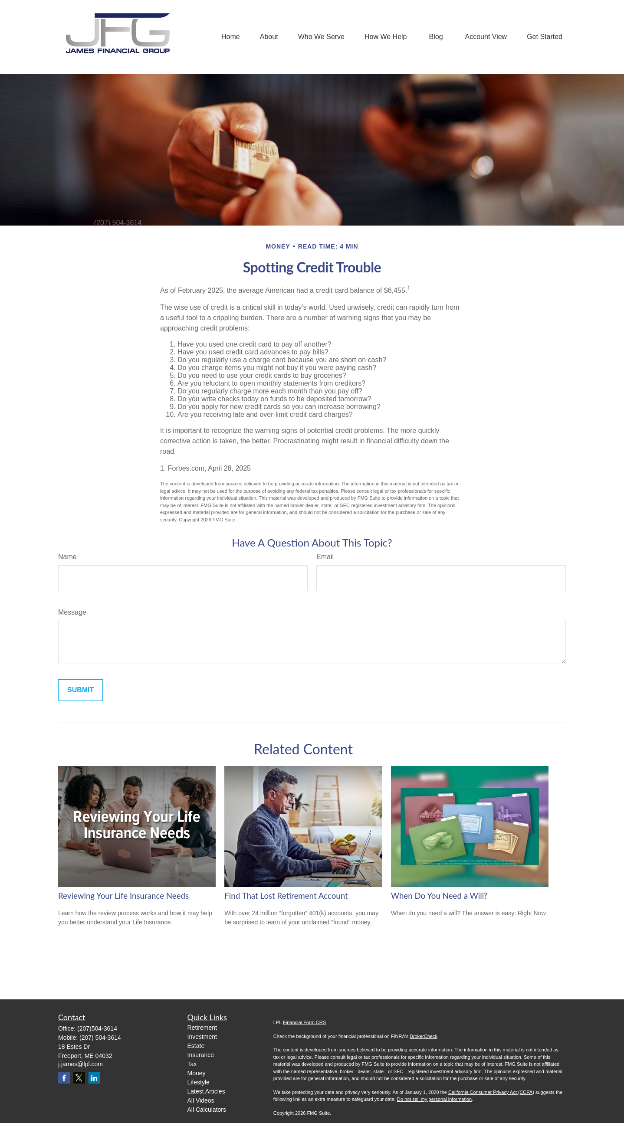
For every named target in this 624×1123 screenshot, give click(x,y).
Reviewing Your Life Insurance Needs (123, 895)
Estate (196, 1045)
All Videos (200, 1100)
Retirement (202, 1027)
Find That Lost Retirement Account (286, 895)
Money (196, 1073)
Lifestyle (198, 1082)
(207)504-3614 (97, 1028)
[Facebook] (64, 1078)
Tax (192, 1064)
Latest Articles (206, 1091)
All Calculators (206, 1109)
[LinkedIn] (94, 1078)
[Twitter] (79, 1078)
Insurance (200, 1054)
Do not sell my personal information (434, 1099)
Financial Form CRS (304, 1022)
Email (325, 556)
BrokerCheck (423, 1036)
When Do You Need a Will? (439, 895)
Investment (202, 1036)
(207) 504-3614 (100, 1037)
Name (67, 556)
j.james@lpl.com (80, 1064)
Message (72, 612)
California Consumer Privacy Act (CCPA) (491, 1092)
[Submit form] (80, 690)
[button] (230, 37)
